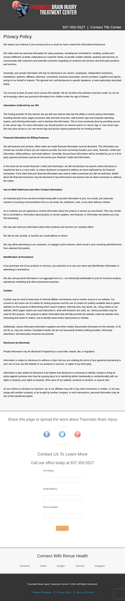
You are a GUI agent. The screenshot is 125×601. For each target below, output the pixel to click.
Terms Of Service (85, 592)
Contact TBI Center (105, 27)
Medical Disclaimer (42, 592)
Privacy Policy (17, 36)
